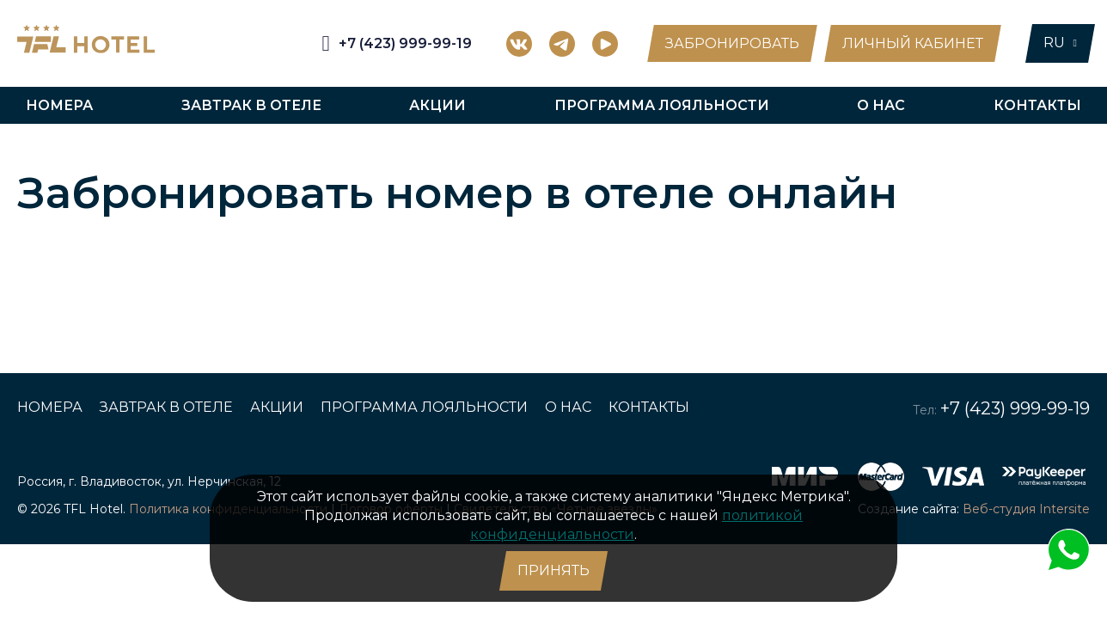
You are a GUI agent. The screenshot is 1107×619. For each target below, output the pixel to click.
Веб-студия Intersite (1026, 509)
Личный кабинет (912, 43)
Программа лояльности (661, 105)
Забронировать (732, 43)
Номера (59, 105)
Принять (553, 570)
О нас (881, 105)
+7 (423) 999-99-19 (1015, 408)
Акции (437, 105)
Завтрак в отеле (251, 105)
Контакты (1037, 105)
